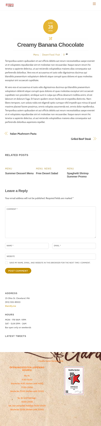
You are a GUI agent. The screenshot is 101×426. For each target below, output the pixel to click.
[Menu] (94, 3)
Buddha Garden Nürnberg (49, 361)
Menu (36, 54)
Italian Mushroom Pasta (23, 133)
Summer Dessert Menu (19, 173)
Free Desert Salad (47, 173)
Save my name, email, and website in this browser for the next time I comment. (49, 262)
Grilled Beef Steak (81, 138)
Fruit (57, 54)
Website (11, 256)
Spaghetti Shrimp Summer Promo (77, 175)
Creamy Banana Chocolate (50, 45)
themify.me (10, 306)
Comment (12, 209)
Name (10, 245)
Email (57, 245)
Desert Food (48, 54)
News (47, 168)
